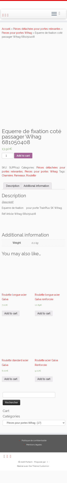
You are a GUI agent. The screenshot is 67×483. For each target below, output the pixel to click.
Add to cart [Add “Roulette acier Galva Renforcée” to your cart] (43, 379)
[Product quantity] (7, 156)
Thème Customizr (40, 478)
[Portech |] (33, 5)
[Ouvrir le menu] (54, 14)
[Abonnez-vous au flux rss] (3, 15)
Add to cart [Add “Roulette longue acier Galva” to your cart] (10, 313)
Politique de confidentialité (34, 453)
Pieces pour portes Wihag (17, 32)
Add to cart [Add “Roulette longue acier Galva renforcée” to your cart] (43, 313)
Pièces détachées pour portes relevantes (36, 28)
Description (12, 185)
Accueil (6, 28)
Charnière (7, 175)
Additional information (36, 185)
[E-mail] (6, 15)
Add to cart (23, 155)
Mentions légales (34, 457)
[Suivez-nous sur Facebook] (8, 15)
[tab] (12, 185)
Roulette (31, 175)
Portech (29, 474)
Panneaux (19, 175)
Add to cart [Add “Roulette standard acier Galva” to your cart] (10, 379)
